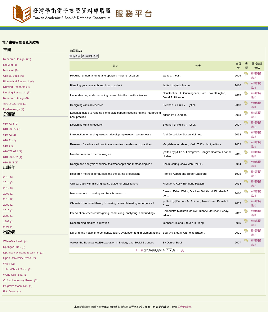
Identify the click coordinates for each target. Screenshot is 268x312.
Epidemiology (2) (13, 109)
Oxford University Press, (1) (20, 280)
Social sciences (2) (15, 103)
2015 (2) (8, 199)
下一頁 (180, 250)
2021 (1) (8, 227)
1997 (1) (8, 221)
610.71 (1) (9, 140)
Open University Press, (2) (19, 258)
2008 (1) (8, 215)
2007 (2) (8, 193)
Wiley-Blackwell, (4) (15, 241)
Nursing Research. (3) (16, 92)
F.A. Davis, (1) (12, 291)
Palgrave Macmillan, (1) (17, 286)
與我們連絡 (184, 306)
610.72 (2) (9, 134)
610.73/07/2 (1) (12, 157)
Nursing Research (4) (16, 86)
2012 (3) (8, 188)
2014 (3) (8, 182)
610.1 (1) (8, 145)
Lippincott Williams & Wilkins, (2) (23, 252)
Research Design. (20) (17, 59)
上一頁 (139, 250)
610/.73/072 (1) (12, 151)
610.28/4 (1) (10, 162)
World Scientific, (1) (15, 274)
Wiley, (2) (9, 263)
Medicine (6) (10, 70)
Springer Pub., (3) (14, 246)
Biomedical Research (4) (18, 81)
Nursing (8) (10, 64)
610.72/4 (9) (10, 123)
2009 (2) (8, 204)
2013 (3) (8, 176)
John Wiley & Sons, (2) (17, 269)
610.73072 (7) (12, 129)
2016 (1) (8, 210)
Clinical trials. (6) (13, 75)
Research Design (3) (16, 98)
